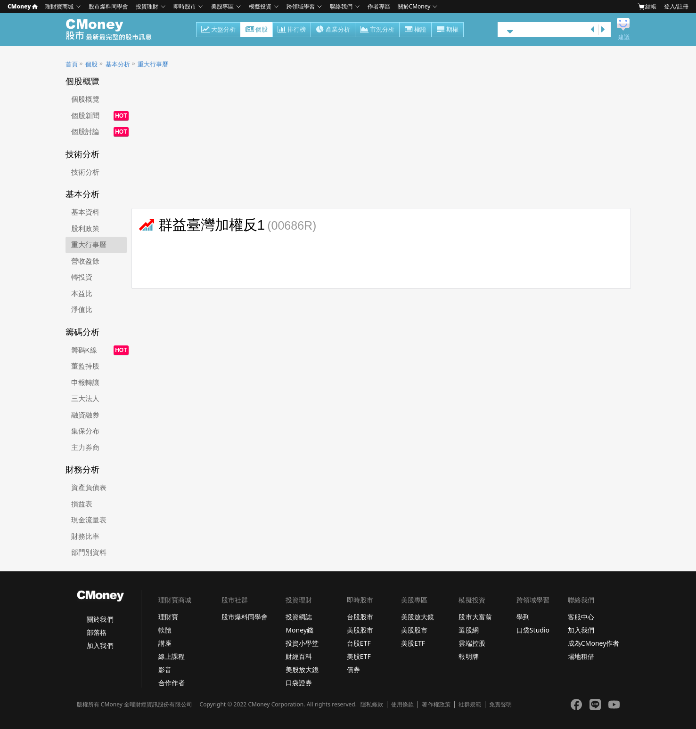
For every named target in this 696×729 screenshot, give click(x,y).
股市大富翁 (475, 616)
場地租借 (581, 656)
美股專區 (222, 6)
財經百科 (299, 656)
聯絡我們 (341, 6)
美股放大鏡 (302, 669)
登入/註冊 (676, 6)
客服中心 (581, 616)
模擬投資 (260, 6)
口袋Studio (532, 629)
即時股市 (184, 6)
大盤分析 (218, 30)
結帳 (647, 6)
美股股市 (360, 629)
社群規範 (470, 704)
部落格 (96, 632)
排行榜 (292, 30)
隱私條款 (371, 704)
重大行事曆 (153, 64)
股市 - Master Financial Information (114, 29)
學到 (523, 616)
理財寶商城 (59, 6)
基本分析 (118, 64)
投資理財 (147, 6)
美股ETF (359, 656)
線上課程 (171, 656)
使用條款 (402, 704)
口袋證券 (299, 682)
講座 (165, 643)
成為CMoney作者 (594, 643)
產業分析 (333, 30)
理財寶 (168, 616)
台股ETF (359, 643)
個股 (257, 30)
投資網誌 (299, 616)
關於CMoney (414, 6)
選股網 (468, 629)
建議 (624, 37)
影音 (165, 669)
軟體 (165, 629)
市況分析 (377, 30)
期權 (447, 30)
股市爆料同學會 (108, 6)
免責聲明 (500, 704)
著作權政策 (436, 704)
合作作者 (171, 682)
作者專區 (379, 6)
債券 (353, 669)
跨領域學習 (301, 6)
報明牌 (468, 656)
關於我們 (100, 619)
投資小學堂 (302, 643)
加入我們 (100, 645)
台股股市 (360, 616)
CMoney (23, 6)
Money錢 (299, 629)
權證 (415, 30)
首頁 (72, 64)
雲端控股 (472, 643)
